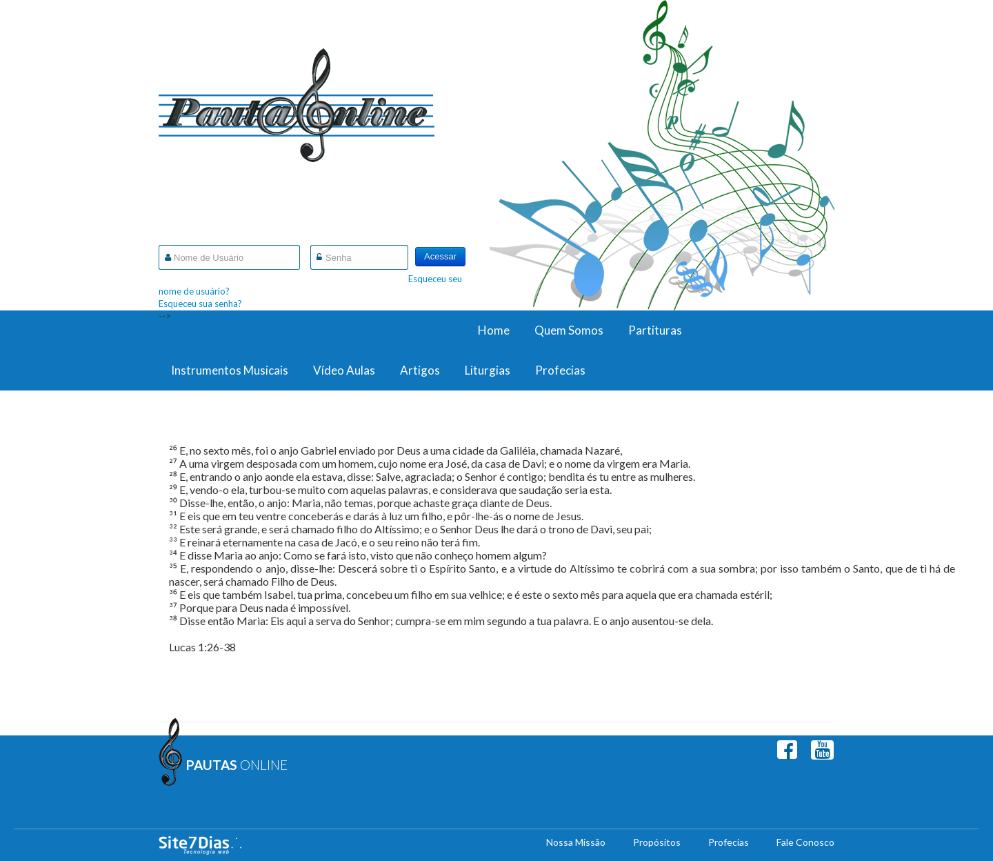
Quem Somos (568, 330)
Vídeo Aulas (344, 370)
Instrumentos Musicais (229, 370)
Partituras (655, 330)
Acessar (440, 256)
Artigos (420, 370)
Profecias (560, 370)
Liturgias (487, 370)
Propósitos (657, 842)
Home (494, 330)
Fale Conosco (805, 842)
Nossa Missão (575, 842)
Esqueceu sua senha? (200, 303)
